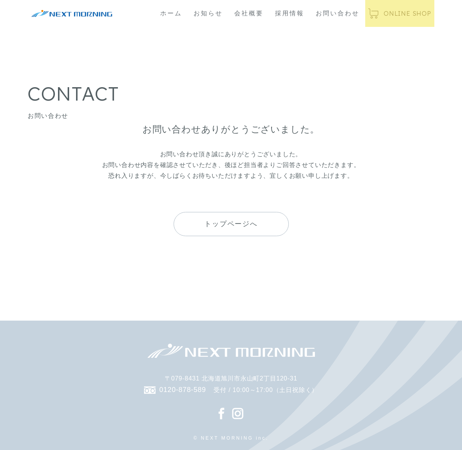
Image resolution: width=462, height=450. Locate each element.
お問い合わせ (337, 13)
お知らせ (208, 13)
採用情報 (289, 13)
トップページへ (231, 224)
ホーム (171, 13)
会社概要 (248, 13)
